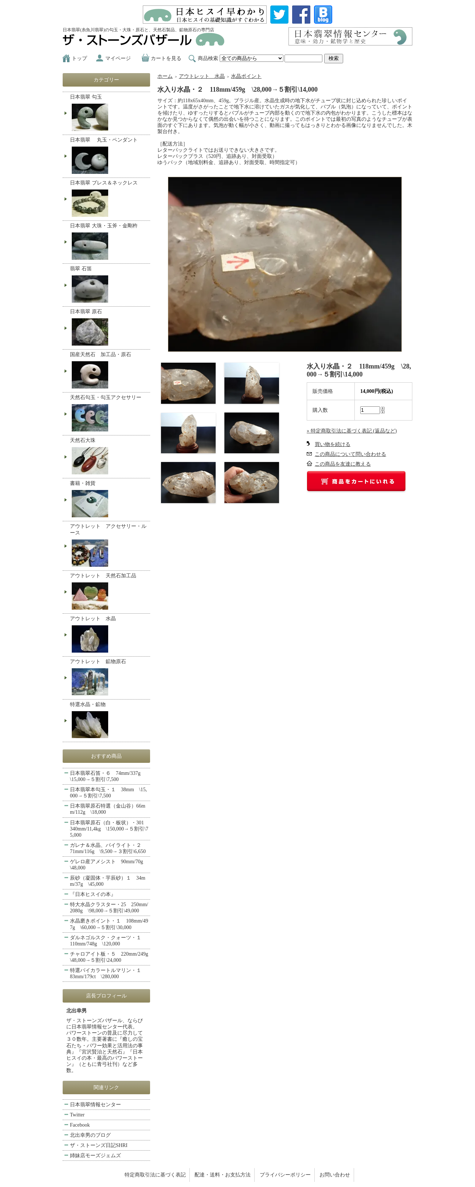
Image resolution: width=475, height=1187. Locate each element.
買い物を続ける (332, 444)
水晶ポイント (246, 76)
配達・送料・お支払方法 (223, 1175)
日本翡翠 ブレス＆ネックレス (109, 199)
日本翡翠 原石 (109, 328)
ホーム (165, 76)
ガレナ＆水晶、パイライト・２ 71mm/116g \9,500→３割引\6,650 (108, 848)
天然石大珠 (109, 457)
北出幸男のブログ (90, 1135)
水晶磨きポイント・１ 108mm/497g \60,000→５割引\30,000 (109, 924)
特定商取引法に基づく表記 (155, 1175)
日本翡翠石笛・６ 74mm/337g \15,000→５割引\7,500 (108, 776)
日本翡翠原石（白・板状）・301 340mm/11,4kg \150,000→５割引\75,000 (109, 829)
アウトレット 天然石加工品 (109, 592)
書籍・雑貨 (109, 500)
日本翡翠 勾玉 (109, 113)
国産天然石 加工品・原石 (109, 371)
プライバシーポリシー (285, 1175)
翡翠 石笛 (109, 285)
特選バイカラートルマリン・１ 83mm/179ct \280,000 (108, 973)
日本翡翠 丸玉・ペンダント (109, 156)
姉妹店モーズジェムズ (95, 1155)
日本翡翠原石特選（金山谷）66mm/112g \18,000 (107, 809)
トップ (79, 58)
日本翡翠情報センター (95, 1104)
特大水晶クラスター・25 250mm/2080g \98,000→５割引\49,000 (109, 907)
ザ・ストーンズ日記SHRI (98, 1145)
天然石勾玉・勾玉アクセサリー (109, 414)
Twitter (77, 1115)
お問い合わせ (334, 1175)
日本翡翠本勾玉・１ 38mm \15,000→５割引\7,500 (108, 792)
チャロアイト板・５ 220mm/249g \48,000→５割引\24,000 (110, 957)
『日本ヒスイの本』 (93, 894)
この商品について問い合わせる (350, 454)
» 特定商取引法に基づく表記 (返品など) (352, 431)
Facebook (80, 1125)
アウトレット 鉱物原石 (109, 678)
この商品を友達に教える (343, 464)
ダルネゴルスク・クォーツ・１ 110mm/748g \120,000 (108, 941)
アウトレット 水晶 (202, 76)
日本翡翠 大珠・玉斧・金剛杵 (109, 242)
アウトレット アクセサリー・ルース (109, 545)
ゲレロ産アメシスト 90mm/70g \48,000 (109, 865)
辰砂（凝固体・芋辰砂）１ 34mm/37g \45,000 (107, 881)
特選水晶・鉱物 (109, 721)
